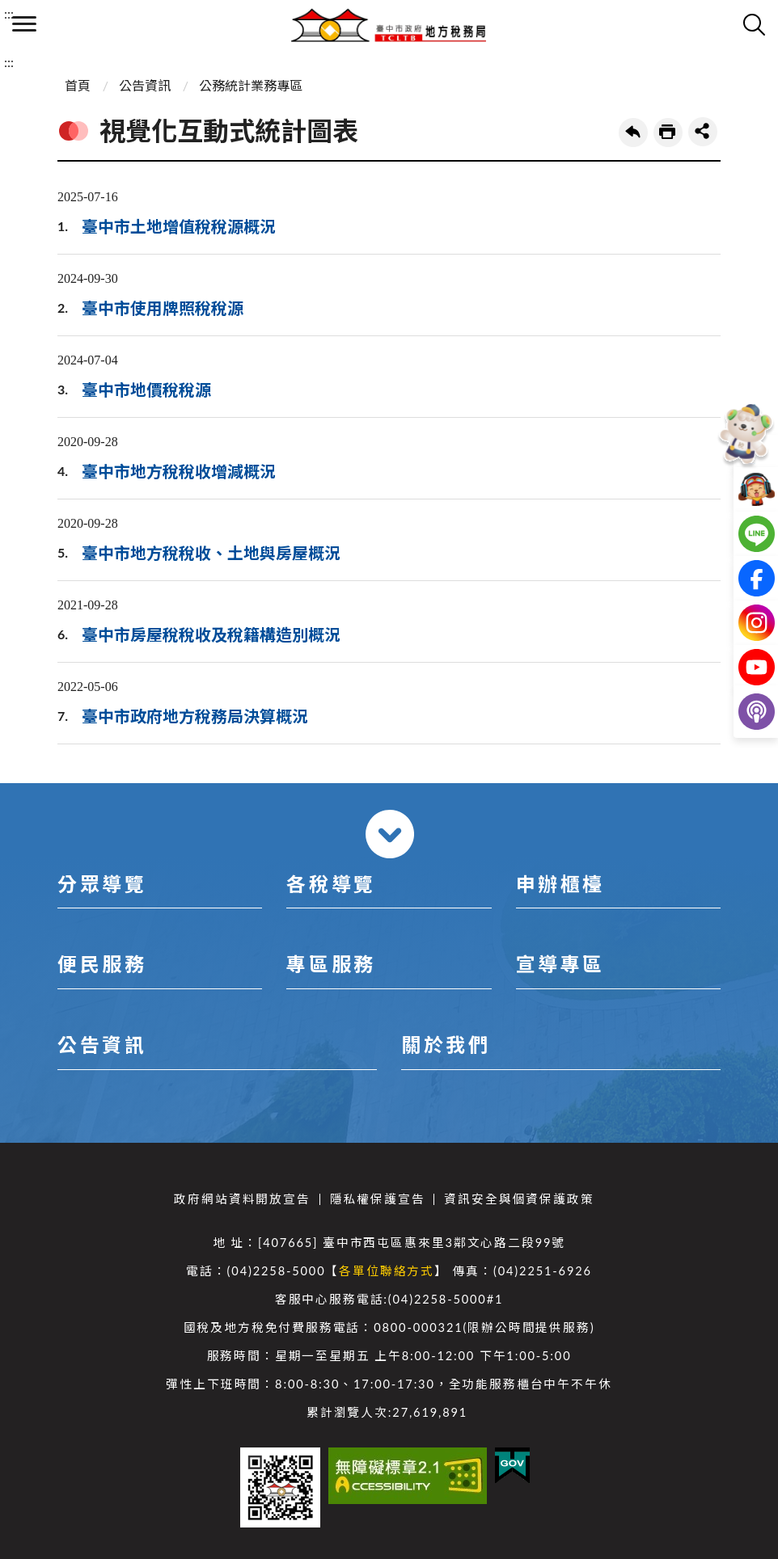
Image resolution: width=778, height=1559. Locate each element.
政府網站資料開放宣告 (242, 1199)
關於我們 (445, 1044)
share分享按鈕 (702, 131)
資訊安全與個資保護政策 (519, 1199)
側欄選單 (24, 24)
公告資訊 (145, 85)
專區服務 (330, 963)
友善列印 (668, 132)
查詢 (753, 24)
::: (9, 13)
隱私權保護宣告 (377, 1199)
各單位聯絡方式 (386, 1271)
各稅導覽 (330, 883)
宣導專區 (560, 963)
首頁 (78, 85)
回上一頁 (633, 132)
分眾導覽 (101, 883)
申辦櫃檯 (560, 883)
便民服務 (101, 963)
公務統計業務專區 (250, 85)
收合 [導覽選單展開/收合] (390, 834)
